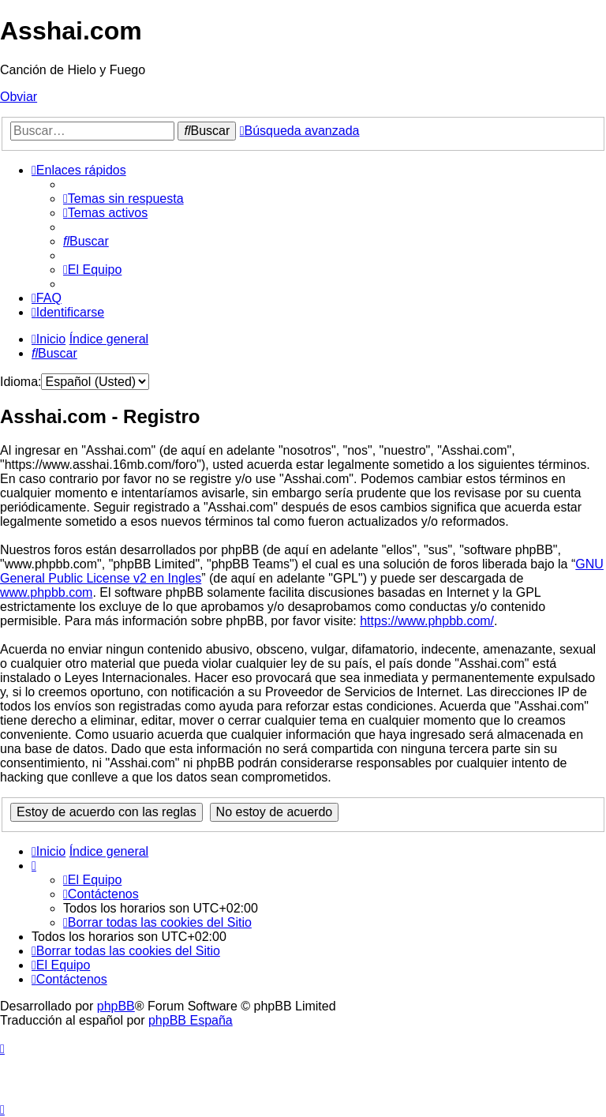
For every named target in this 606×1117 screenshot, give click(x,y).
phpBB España (190, 1020)
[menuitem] (123, 198)
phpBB (116, 1006)
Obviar (18, 96)
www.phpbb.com (46, 592)
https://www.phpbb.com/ (427, 621)
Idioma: (20, 381)
